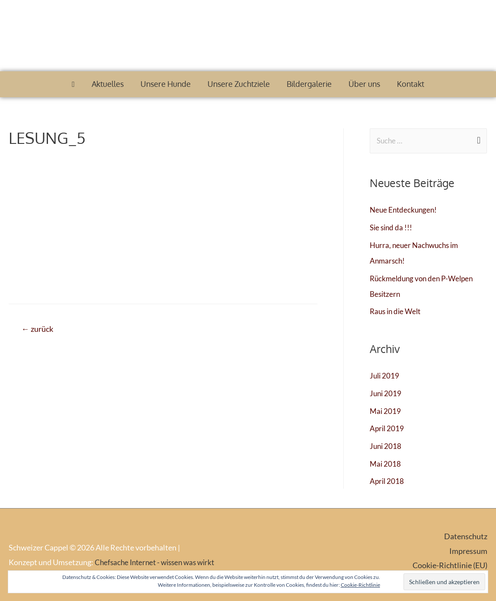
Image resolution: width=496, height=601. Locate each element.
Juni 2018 (386, 446)
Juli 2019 (385, 376)
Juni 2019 (386, 393)
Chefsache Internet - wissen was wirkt (158, 561)
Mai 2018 (386, 463)
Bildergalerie (309, 84)
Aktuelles (108, 84)
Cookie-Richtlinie (360, 585)
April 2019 (387, 428)
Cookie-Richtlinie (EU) (450, 564)
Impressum (468, 550)
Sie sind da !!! (392, 227)
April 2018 (387, 481)
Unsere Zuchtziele (239, 84)
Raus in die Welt (397, 311)
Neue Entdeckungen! (405, 210)
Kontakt (410, 84)
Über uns (364, 84)
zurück (39, 329)
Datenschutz (465, 536)
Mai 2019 (386, 411)
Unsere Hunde (166, 84)
